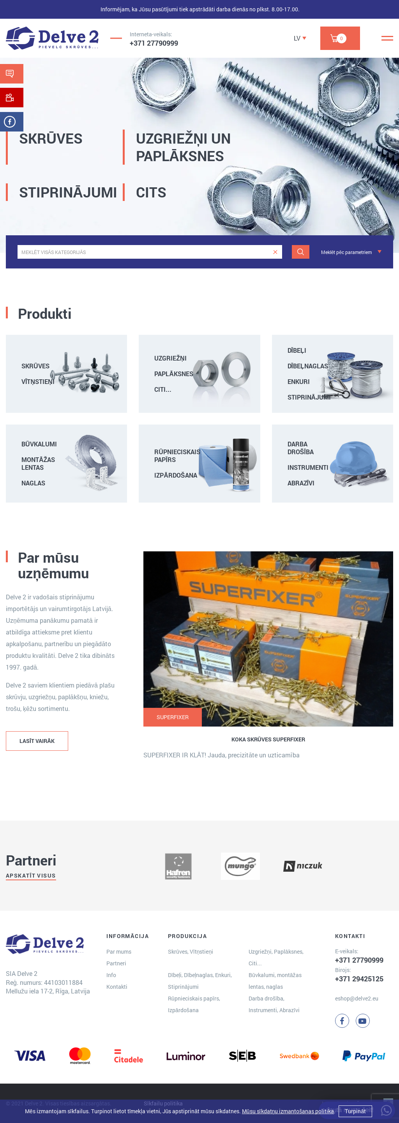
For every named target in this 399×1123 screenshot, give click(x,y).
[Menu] (387, 38)
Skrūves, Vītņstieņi (190, 951)
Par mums (118, 951)
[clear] (275, 252)
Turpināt (355, 1111)
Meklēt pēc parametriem (346, 252)
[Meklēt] (300, 252)
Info (111, 975)
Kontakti (116, 986)
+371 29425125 (359, 978)
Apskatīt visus (31, 875)
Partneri (116, 963)
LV (297, 38)
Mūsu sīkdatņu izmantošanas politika (288, 1111)
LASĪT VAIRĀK (37, 741)
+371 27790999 (154, 43)
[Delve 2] (52, 38)
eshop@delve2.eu (356, 998)
